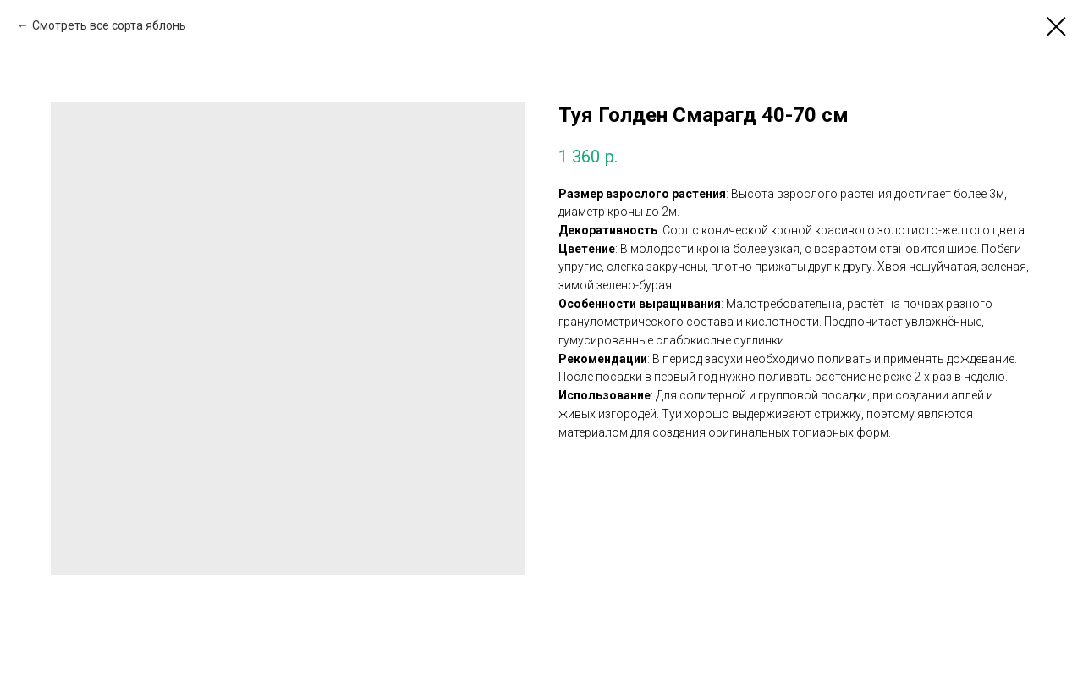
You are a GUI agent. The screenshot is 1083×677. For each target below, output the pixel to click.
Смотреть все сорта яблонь (109, 25)
